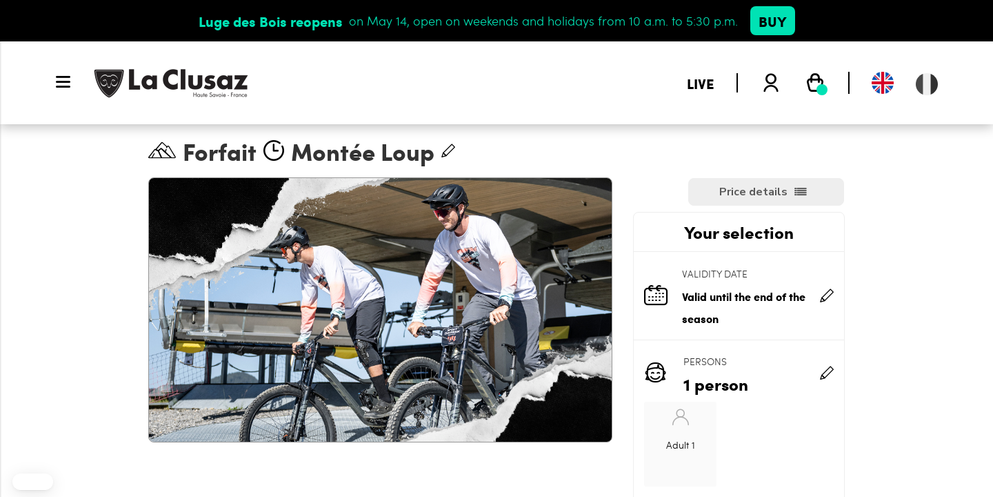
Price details (753, 191)
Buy (773, 20)
